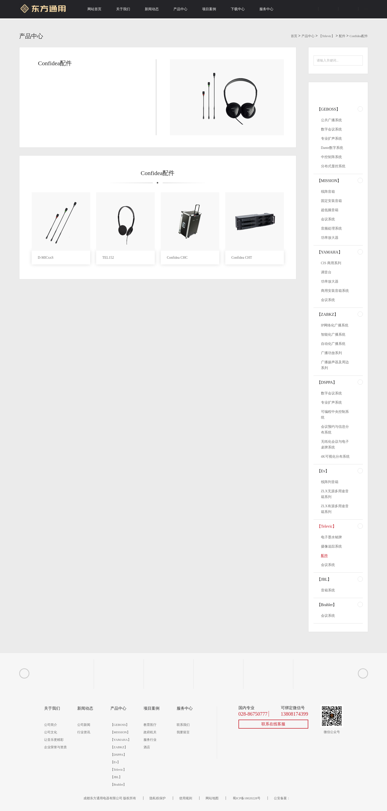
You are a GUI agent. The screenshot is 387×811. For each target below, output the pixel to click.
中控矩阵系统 (331, 157)
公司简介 (50, 725)
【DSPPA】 (327, 382)
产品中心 (180, 9)
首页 (294, 36)
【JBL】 (324, 579)
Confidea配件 (359, 36)
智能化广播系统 (333, 334)
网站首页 (94, 9)
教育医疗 (150, 725)
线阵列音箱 (329, 482)
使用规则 (185, 798)
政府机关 (150, 732)
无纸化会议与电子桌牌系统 (335, 444)
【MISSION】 (329, 181)
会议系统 (328, 219)
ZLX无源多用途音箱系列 (335, 494)
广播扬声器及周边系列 (335, 365)
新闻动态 (152, 9)
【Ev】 (323, 471)
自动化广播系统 (333, 344)
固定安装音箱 (331, 201)
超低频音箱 (329, 210)
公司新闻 (83, 725)
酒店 (147, 747)
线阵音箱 (328, 191)
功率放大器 (329, 238)
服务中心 (266, 9)
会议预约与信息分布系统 (335, 429)
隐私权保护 (158, 798)
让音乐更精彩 (54, 740)
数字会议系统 (331, 129)
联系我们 (183, 725)
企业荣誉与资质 (55, 747)
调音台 (326, 272)
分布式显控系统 (333, 166)
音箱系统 (328, 590)
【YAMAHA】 (329, 252)
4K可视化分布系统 (335, 456)
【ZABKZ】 (327, 314)
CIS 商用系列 (331, 263)
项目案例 (209, 9)
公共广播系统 (331, 120)
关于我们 (123, 9)
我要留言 (183, 732)
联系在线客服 (273, 724)
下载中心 (238, 9)
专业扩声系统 (331, 138)
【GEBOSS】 (328, 109)
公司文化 (50, 732)
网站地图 (212, 798)
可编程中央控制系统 (335, 414)
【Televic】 (327, 36)
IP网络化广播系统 (334, 325)
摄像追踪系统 (331, 546)
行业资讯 (83, 732)
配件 (342, 36)
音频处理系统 (331, 228)
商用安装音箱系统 (335, 291)
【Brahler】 (327, 605)
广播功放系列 (331, 353)
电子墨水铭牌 (331, 537)
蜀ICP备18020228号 (246, 798)
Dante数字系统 (332, 148)
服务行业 (150, 740)
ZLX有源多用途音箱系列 (335, 509)
